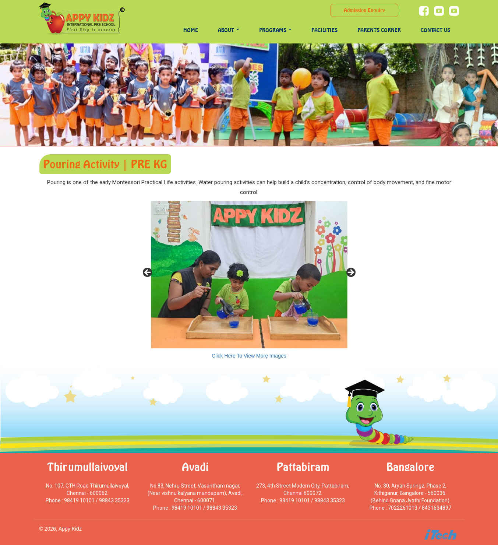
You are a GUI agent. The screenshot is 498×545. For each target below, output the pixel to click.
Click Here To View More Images (249, 356)
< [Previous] (147, 272)
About (228, 30)
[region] (249, 274)
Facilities (324, 30)
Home (190, 30)
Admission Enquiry (364, 10)
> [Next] (350, 272)
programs (275, 30)
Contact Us (435, 30)
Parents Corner (379, 30)
